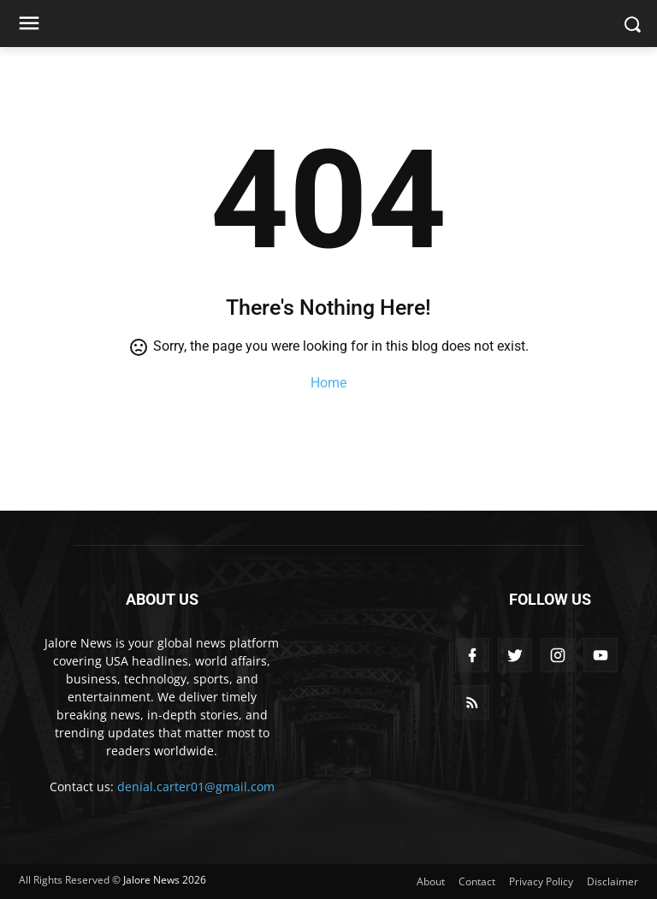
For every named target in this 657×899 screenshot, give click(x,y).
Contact (477, 881)
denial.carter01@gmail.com (196, 786)
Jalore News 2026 (164, 879)
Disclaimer (612, 881)
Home (328, 383)
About (431, 881)
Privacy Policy (541, 881)
